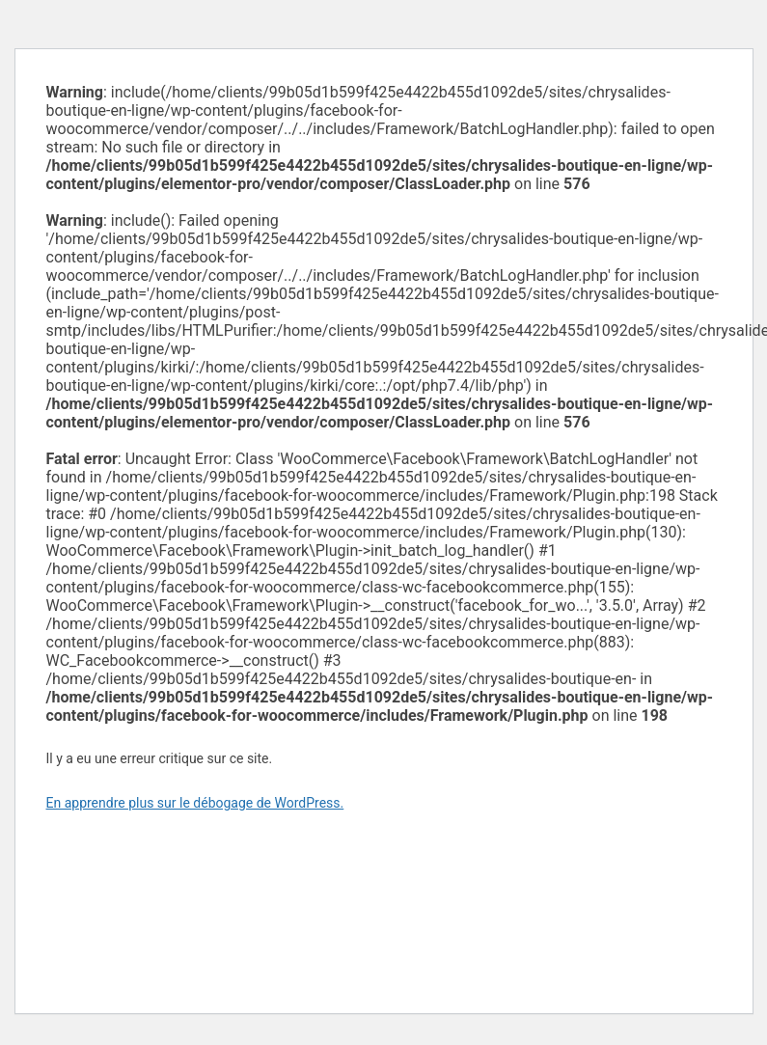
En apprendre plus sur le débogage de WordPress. (195, 803)
